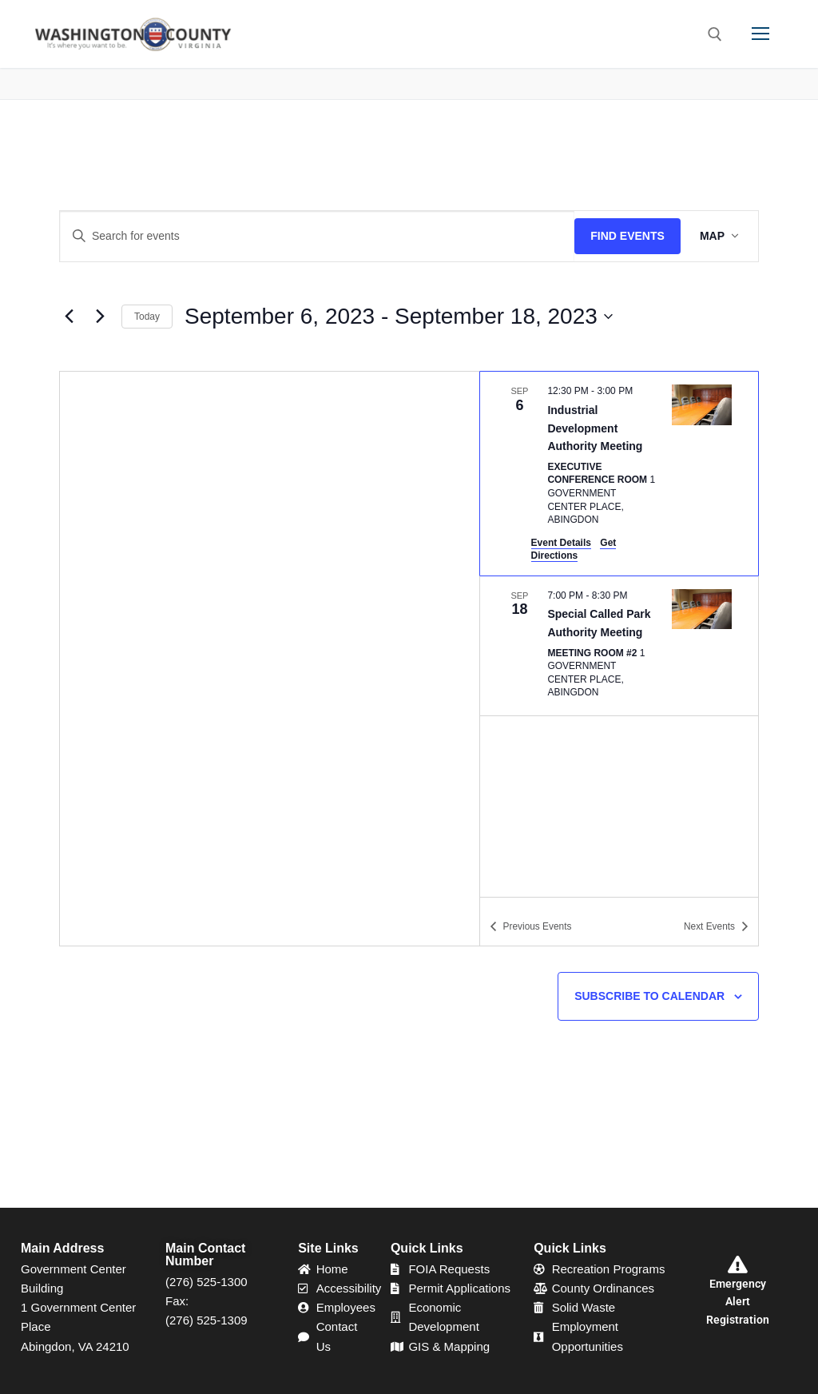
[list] (619, 634)
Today (147, 316)
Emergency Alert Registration (737, 1301)
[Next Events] (99, 316)
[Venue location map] (269, 659)
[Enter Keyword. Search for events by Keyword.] (317, 236)
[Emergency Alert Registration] (738, 1264)
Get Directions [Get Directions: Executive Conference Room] (574, 549)
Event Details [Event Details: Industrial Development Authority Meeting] (561, 542)
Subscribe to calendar (649, 996)
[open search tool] (715, 34)
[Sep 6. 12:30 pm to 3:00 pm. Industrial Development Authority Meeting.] (619, 473)
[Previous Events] (68, 316)
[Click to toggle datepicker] (399, 317)
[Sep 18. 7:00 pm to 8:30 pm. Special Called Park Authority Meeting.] (619, 646)
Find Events (627, 235)
